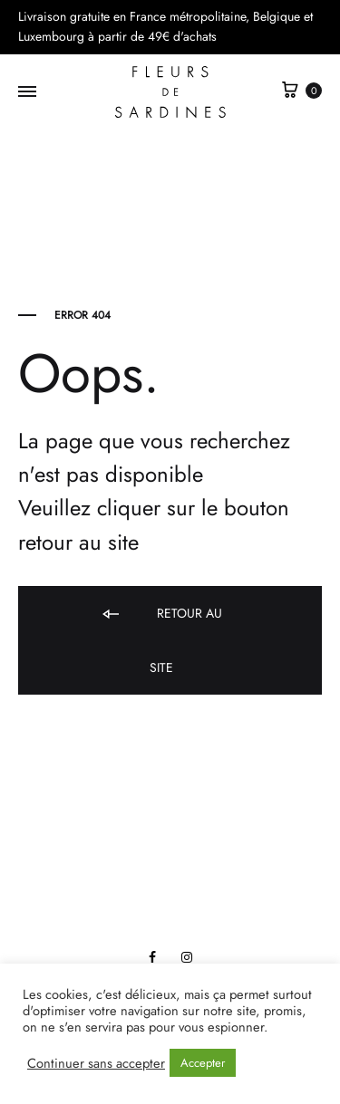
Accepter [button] (202, 1062)
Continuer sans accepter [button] (96, 1063)
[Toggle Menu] (27, 92)
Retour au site (161, 640)
